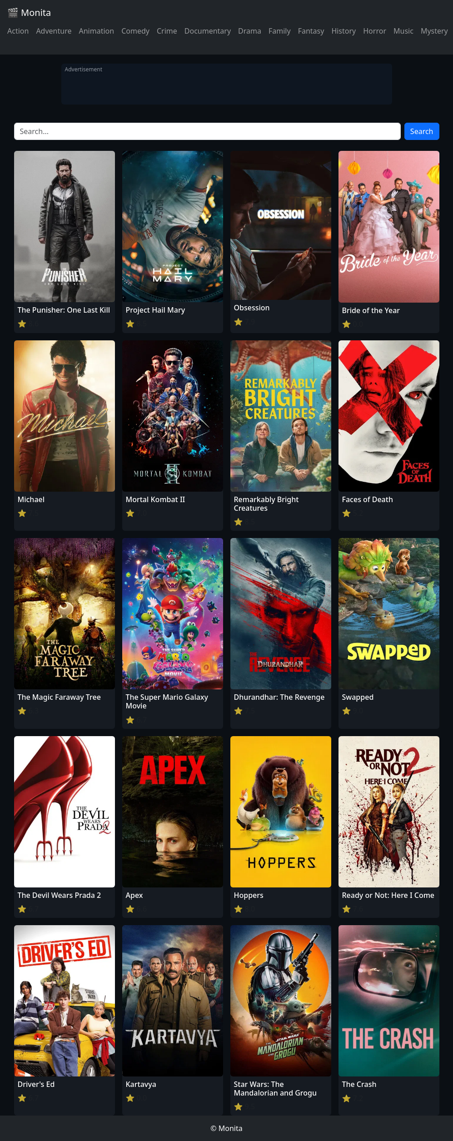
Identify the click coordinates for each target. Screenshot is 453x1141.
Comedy (135, 31)
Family (280, 31)
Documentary (207, 31)
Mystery (434, 31)
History (343, 31)
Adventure (53, 31)
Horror (374, 31)
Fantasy (311, 31)
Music (403, 31)
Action (18, 31)
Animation (96, 31)
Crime (167, 31)
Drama (249, 31)
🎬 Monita (29, 12)
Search (421, 131)
